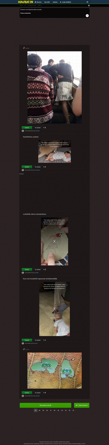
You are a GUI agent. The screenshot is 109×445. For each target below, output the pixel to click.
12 (69, 410)
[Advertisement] (54, 32)
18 (47, 410)
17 (50, 410)
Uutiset (55, 2)
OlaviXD (37, 130)
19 (43, 410)
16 (54, 410)
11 (73, 410)
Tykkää (27, 127)
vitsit (21, 5)
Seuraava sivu (45, 405)
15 (58, 410)
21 (35, 410)
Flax (36, 343)
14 (62, 410)
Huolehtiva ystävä (30, 137)
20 (39, 410)
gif (25, 5)
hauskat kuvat (32, 5)
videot (40, 5)
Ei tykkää (38, 127)
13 (65, 410)
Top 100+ (47, 2)
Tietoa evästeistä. (25, 13)
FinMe (37, 272)
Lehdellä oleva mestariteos (34, 214)
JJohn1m (37, 170)
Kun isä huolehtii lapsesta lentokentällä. (40, 279)
